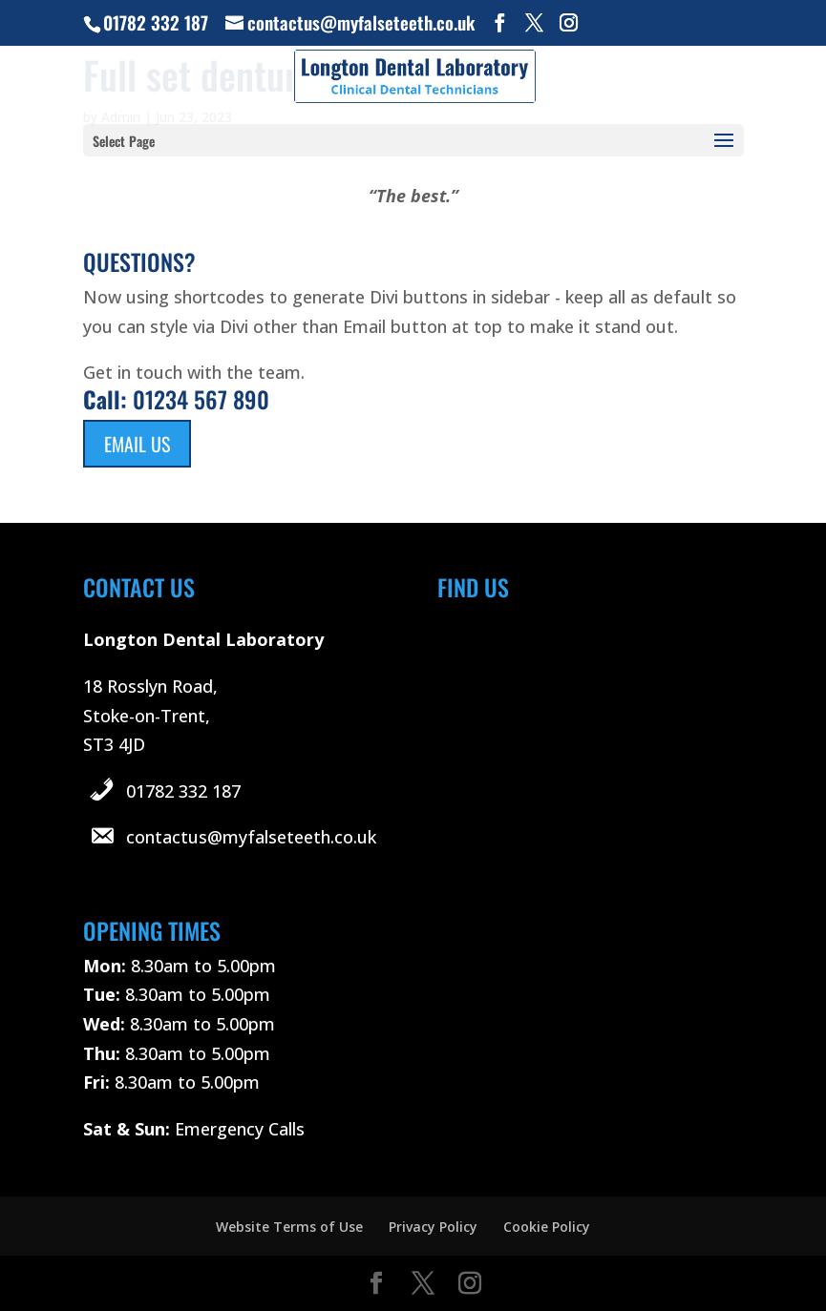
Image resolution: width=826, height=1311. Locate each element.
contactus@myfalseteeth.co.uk (251, 836)
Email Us (137, 443)
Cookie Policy (546, 1226)
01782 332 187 (183, 791)
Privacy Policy (433, 1226)
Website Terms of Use (289, 1226)
